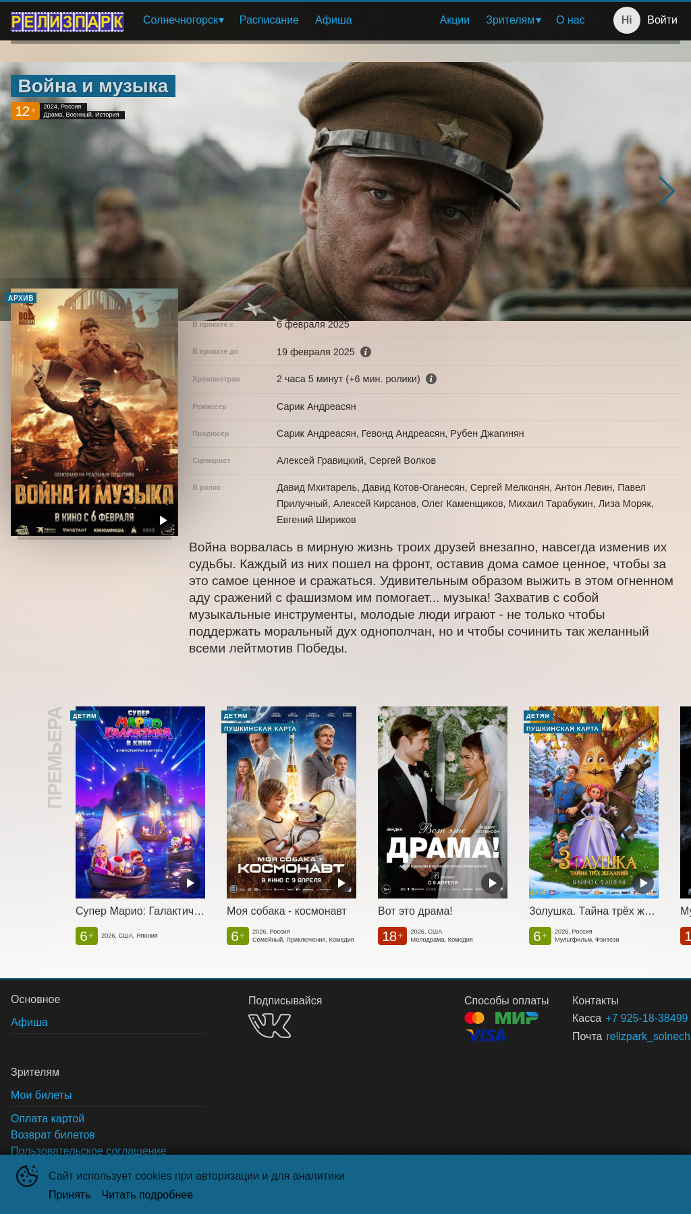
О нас (570, 20)
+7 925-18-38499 (626, 1018)
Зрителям (510, 20)
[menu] (364, 20)
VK (269, 1025)
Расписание (269, 20)
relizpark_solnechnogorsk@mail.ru (627, 1036)
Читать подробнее (148, 1195)
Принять (70, 1195)
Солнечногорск (180, 20)
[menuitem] (183, 20)
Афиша (333, 20)
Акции (455, 20)
